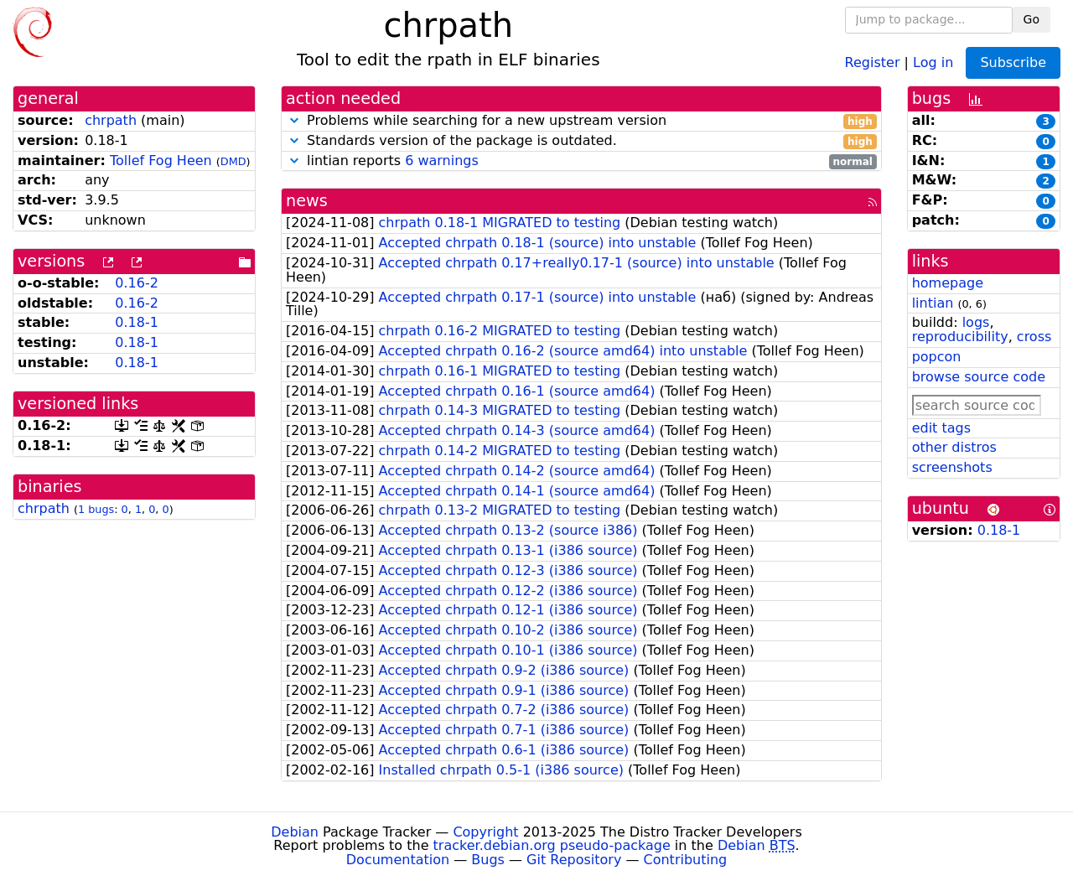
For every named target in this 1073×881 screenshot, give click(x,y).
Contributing (686, 860)
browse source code (978, 377)
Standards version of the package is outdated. (581, 141)
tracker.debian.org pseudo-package (552, 845)
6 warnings (442, 160)
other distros (954, 447)
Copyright (485, 832)
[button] (294, 120)
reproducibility (960, 337)
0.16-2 (136, 283)
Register (872, 62)
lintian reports (581, 161)
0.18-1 (136, 322)
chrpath (111, 120)
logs (976, 322)
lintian (933, 303)
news (307, 200)
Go (1031, 19)
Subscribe (1013, 62)
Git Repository (573, 860)
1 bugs (96, 509)
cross (1034, 337)
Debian (295, 832)
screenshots (952, 467)
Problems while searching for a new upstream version (581, 121)
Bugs (488, 860)
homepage (947, 283)
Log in (933, 62)
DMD (233, 161)
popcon (937, 357)
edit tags (941, 428)
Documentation (397, 860)
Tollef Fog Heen (161, 160)
